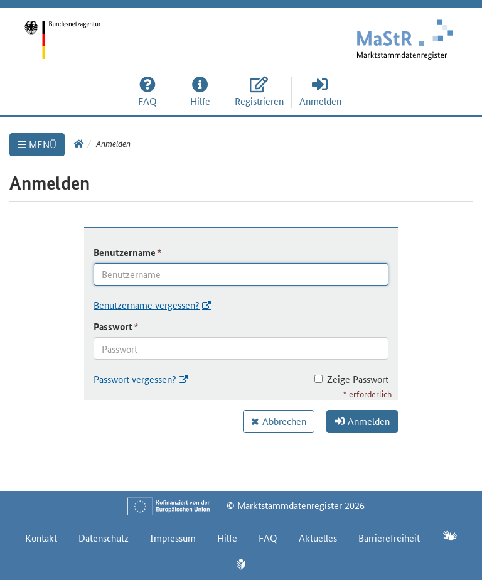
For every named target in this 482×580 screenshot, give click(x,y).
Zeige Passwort (351, 378)
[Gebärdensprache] (449, 537)
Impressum (173, 537)
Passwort (113, 326)
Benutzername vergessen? (147, 304)
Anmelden (362, 420)
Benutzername (125, 252)
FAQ (268, 537)
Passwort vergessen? (135, 378)
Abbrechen (284, 420)
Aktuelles (318, 537)
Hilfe (227, 537)
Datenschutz (103, 537)
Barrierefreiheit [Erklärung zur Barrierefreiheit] (389, 537)
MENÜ (37, 144)
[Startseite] (120, 31)
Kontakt (41, 537)
